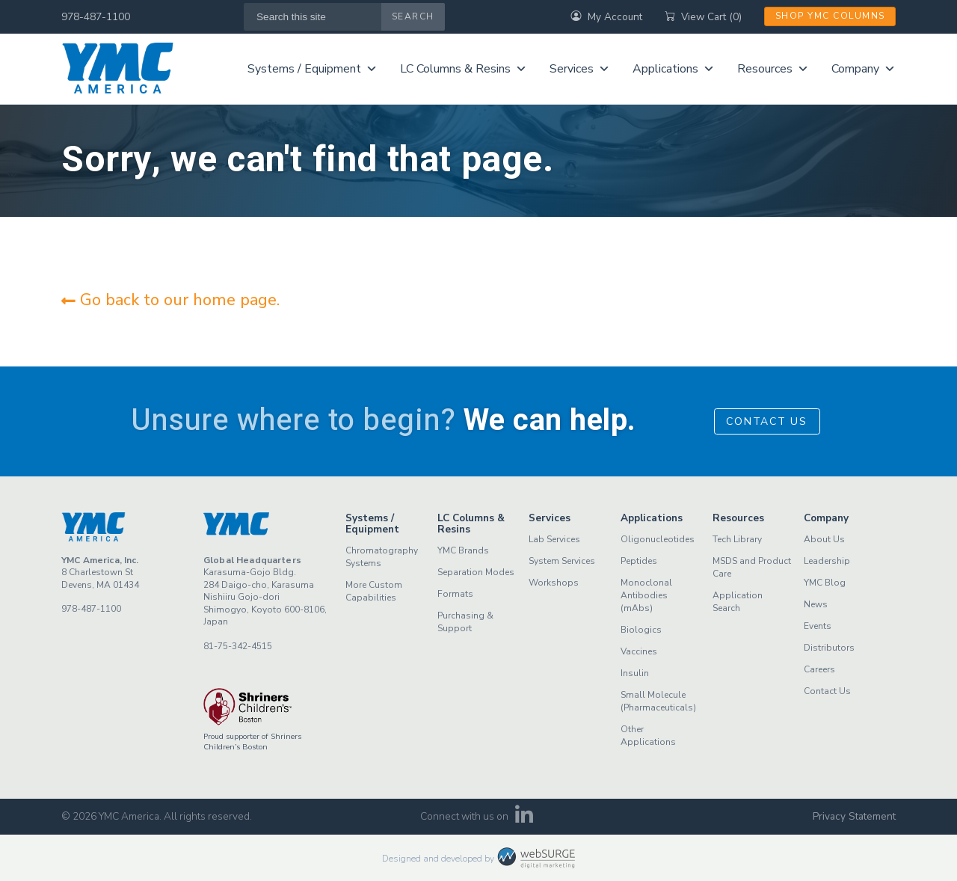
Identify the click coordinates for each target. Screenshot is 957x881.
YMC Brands (463, 550)
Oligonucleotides (658, 539)
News (816, 604)
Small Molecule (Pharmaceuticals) (658, 701)
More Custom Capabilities (373, 591)
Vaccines (639, 651)
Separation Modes (475, 572)
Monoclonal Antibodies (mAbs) (646, 595)
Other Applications (648, 735)
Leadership (827, 561)
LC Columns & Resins (463, 69)
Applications (674, 69)
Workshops (554, 583)
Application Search (738, 601)
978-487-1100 (95, 17)
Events (817, 626)
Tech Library (737, 539)
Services (580, 69)
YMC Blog (825, 583)
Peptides (639, 561)
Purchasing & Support (465, 622)
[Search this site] (313, 17)
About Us (824, 539)
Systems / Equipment (312, 69)
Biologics (641, 630)
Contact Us (766, 421)
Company (863, 69)
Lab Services (554, 539)
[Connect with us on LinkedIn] (524, 819)
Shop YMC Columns (830, 16)
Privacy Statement (854, 816)
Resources (773, 69)
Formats (455, 594)
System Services (562, 561)
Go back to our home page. (170, 300)
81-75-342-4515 (237, 646)
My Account (606, 17)
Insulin (635, 673)
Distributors (829, 648)
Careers (819, 669)
